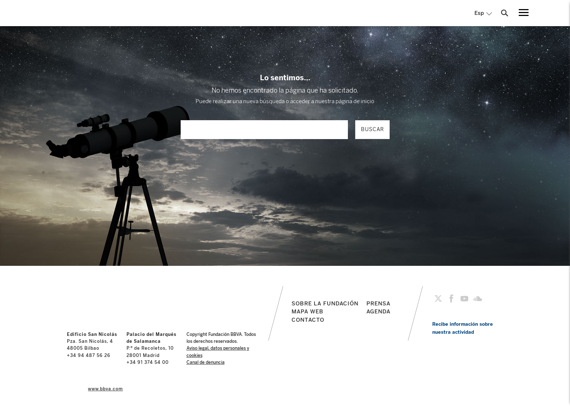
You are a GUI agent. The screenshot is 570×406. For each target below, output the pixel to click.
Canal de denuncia (205, 362)
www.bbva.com (105, 388)
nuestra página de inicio (344, 101)
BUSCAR (372, 129)
